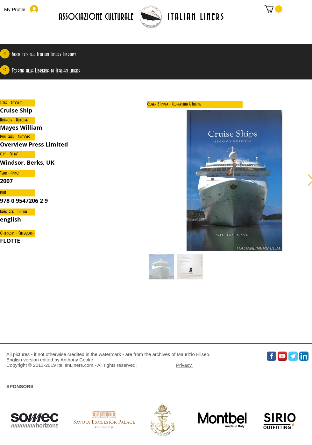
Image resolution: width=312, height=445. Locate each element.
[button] (17, 102)
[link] (273, 9)
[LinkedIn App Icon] (303, 356)
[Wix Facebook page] (271, 356)
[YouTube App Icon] (282, 356)
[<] (5, 53)
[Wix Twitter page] (293, 356)
